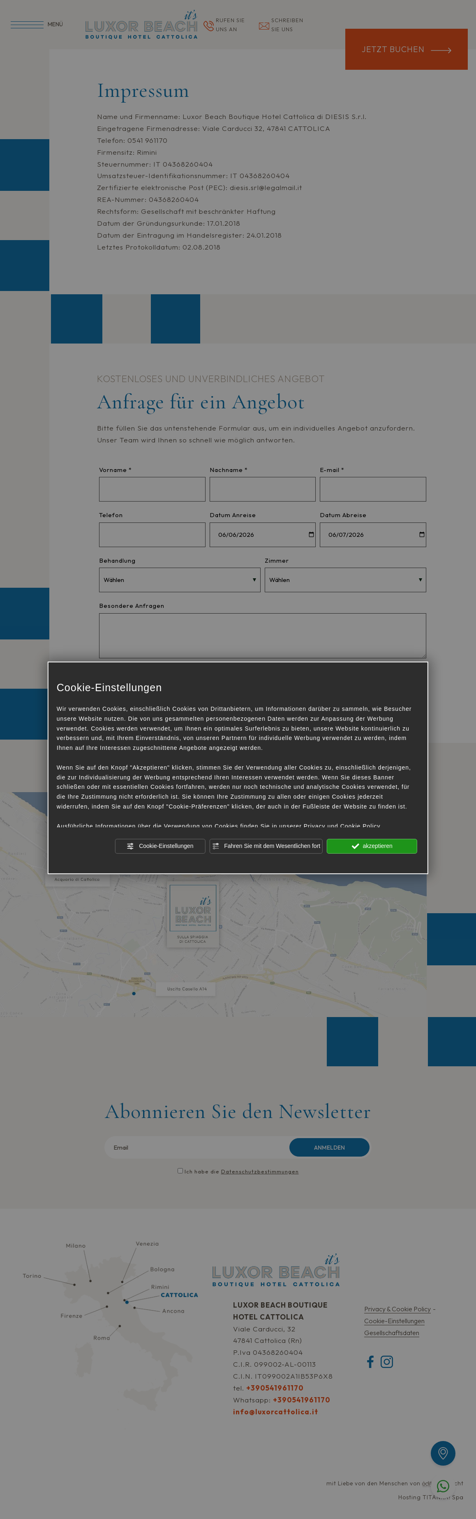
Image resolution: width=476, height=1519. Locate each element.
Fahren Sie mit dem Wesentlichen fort (266, 846)
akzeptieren (372, 846)
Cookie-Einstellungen (160, 846)
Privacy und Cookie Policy (342, 826)
